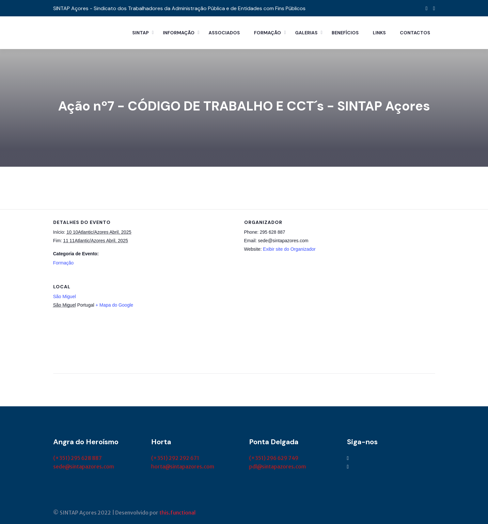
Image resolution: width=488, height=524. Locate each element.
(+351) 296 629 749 (273, 458)
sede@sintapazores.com (83, 466)
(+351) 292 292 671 (175, 458)
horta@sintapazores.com (182, 466)
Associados (224, 33)
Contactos (415, 33)
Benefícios (345, 33)
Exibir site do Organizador (289, 249)
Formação (267, 33)
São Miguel (64, 296)
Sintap (140, 33)
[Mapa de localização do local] (400, 318)
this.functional (177, 512)
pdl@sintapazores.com (277, 466)
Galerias (306, 33)
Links (379, 33)
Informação (179, 33)
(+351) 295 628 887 (77, 458)
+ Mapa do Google (114, 305)
